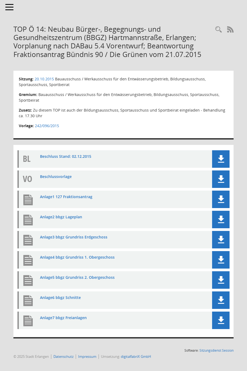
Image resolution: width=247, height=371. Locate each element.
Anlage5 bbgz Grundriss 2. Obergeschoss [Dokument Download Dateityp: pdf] (77, 277)
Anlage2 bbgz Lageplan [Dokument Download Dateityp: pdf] (61, 216)
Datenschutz (63, 356)
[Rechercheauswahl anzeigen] (218, 29)
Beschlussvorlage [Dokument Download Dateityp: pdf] (56, 176)
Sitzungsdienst (216, 350)
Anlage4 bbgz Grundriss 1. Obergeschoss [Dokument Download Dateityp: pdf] (77, 257)
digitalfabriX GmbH (136, 356)
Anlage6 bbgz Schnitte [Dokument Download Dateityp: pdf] (60, 297)
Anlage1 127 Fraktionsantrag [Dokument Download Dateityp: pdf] (66, 196)
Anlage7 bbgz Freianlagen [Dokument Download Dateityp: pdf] (63, 317)
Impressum (87, 356)
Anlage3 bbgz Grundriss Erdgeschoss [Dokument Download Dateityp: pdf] (73, 237)
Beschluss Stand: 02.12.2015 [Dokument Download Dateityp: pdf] (65, 156)
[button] (221, 159)
